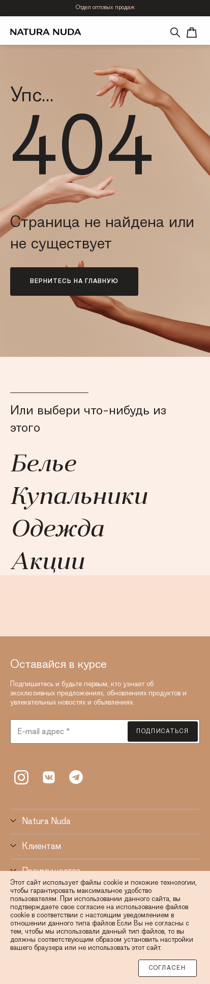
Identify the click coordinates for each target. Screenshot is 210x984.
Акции (47, 563)
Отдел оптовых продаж (105, 8)
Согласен (167, 968)
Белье (42, 465)
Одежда (56, 530)
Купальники (78, 498)
